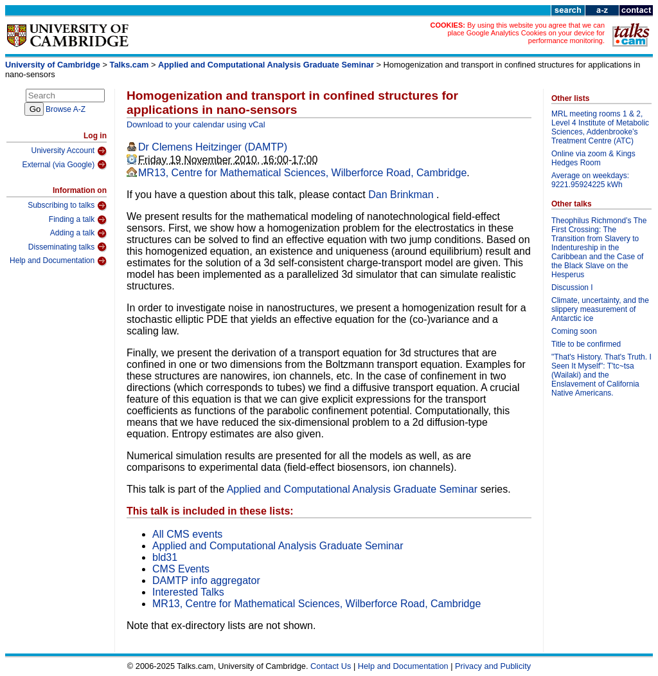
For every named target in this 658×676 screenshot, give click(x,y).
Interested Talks (188, 592)
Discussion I (572, 287)
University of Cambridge (52, 64)
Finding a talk (78, 220)
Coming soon (574, 331)
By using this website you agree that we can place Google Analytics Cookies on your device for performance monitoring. (526, 32)
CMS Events (180, 568)
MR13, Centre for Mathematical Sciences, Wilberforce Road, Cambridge (302, 172)
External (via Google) (64, 165)
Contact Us (330, 666)
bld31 (164, 557)
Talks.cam (129, 64)
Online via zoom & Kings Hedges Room (593, 158)
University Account (69, 151)
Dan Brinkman (402, 194)
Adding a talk (78, 233)
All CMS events (187, 534)
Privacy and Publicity (493, 666)
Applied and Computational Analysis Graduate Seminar (266, 64)
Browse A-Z (65, 109)
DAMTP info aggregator (206, 580)
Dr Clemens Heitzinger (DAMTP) (212, 147)
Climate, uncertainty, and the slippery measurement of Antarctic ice (600, 309)
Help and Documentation (58, 261)
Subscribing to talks (67, 206)
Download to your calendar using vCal (196, 124)
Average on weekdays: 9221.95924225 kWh (590, 180)
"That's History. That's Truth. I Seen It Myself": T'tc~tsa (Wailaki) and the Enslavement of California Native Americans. (601, 374)
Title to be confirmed (586, 344)
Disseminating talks (67, 247)
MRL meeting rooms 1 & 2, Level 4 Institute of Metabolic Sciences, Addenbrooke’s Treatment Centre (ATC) (600, 127)
